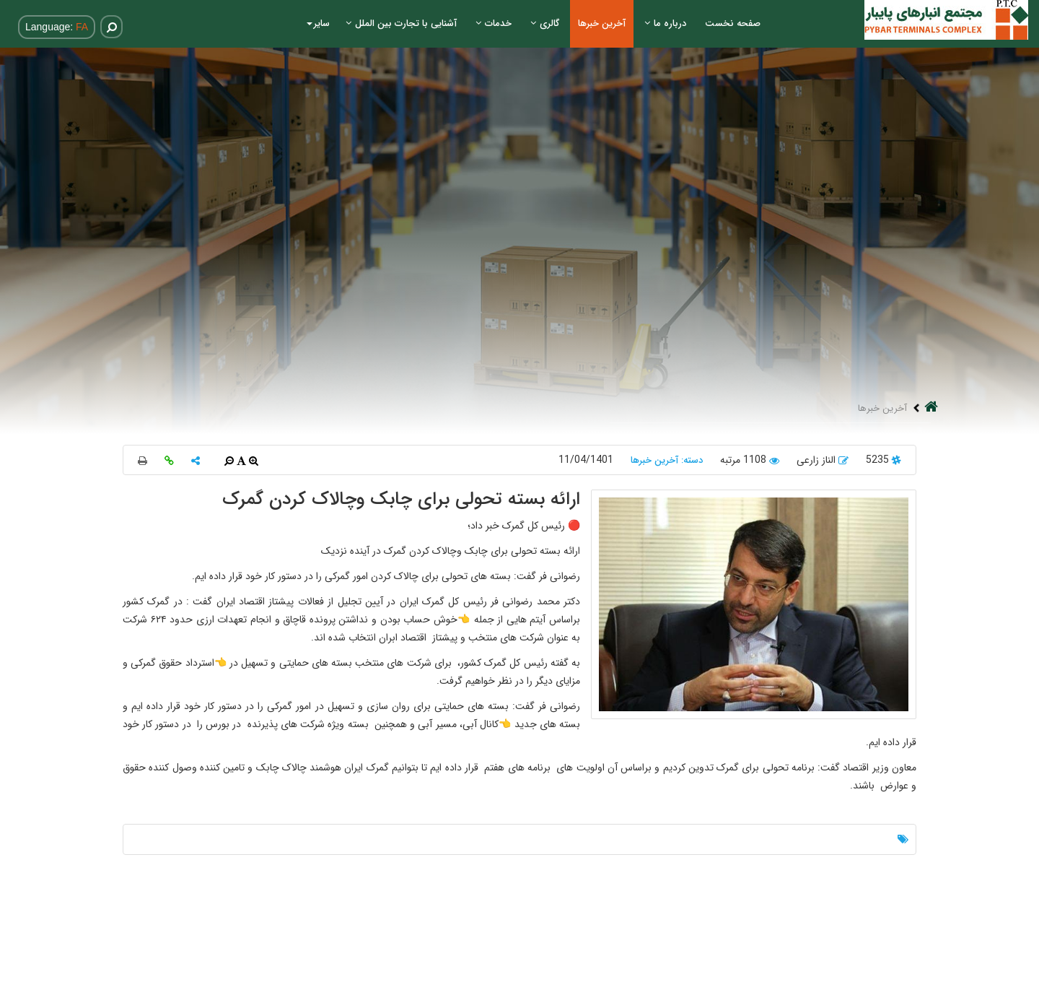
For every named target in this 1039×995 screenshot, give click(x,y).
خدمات (493, 23)
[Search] (103, 27)
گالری (544, 23)
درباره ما (665, 23)
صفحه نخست (732, 23)
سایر (318, 23)
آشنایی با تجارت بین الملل (401, 23)
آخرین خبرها (602, 23)
